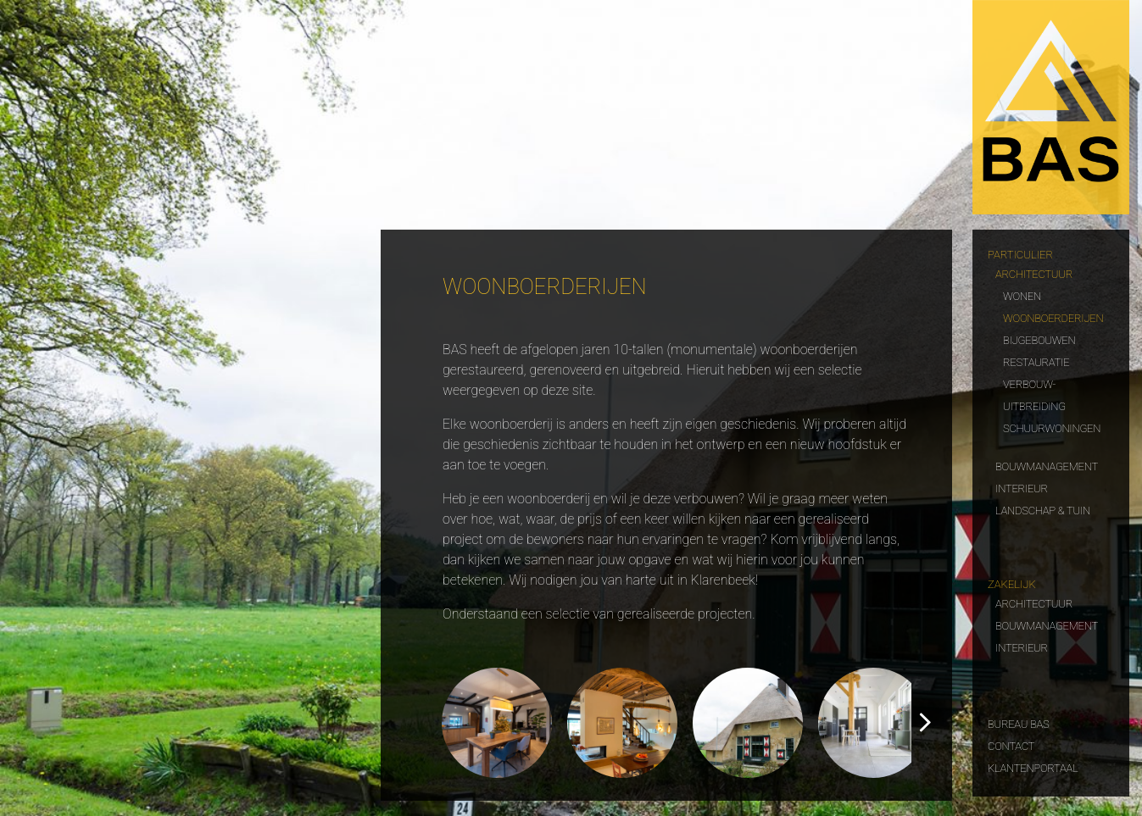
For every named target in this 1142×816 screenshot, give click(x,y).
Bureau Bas (1019, 722)
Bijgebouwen (1039, 338)
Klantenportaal (1033, 766)
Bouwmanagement (1046, 464)
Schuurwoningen (1051, 426)
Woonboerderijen (1053, 316)
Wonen (1022, 294)
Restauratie (1036, 360)
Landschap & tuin (1042, 508)
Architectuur (1033, 272)
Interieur (1021, 486)
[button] (925, 722)
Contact (1011, 744)
